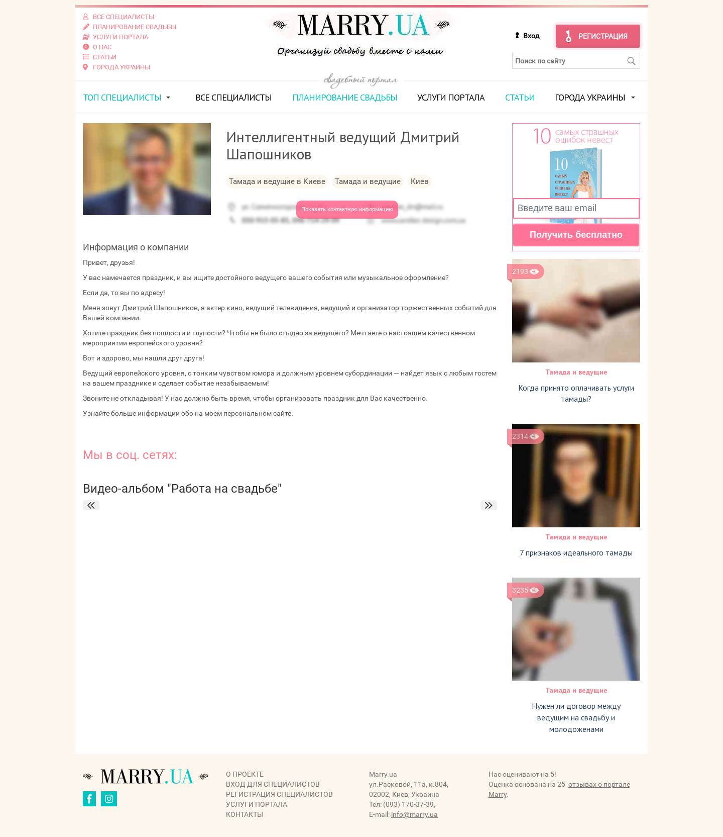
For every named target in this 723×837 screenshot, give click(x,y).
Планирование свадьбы (344, 97)
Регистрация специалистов (279, 794)
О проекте (245, 774)
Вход (531, 36)
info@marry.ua (414, 814)
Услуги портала (451, 97)
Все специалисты (233, 97)
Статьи (520, 97)
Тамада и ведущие (576, 372)
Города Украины (590, 97)
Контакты (244, 814)
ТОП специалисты (122, 97)
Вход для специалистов (273, 784)
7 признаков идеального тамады (576, 552)
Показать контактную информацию (347, 209)
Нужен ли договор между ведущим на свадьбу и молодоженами (576, 717)
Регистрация (603, 36)
